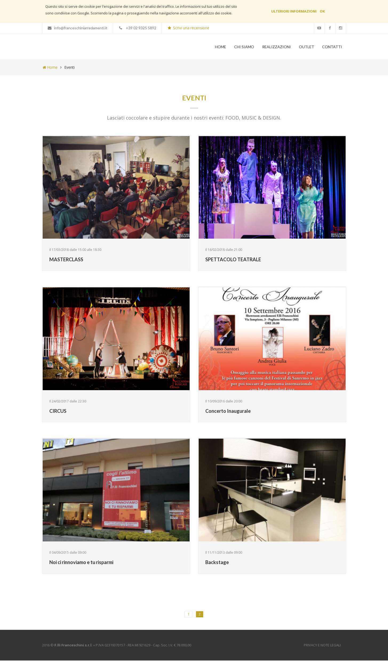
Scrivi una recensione (188, 27)
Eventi (69, 67)
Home (220, 46)
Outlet (306, 46)
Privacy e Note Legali (322, 645)
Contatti (332, 46)
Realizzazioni (276, 46)
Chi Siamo (244, 46)
